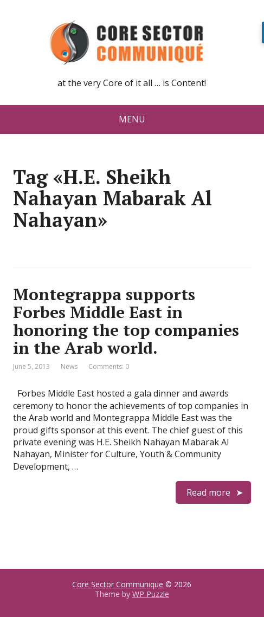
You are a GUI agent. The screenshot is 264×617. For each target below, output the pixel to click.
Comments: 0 (108, 366)
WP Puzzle (150, 594)
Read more (208, 492)
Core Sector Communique (117, 584)
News (69, 366)
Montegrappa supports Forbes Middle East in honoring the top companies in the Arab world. (126, 321)
